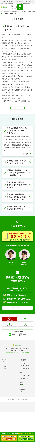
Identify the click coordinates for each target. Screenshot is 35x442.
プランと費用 (23, 370)
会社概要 (22, 387)
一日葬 (23, 377)
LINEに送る (12, 345)
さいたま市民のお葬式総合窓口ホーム (11, 11)
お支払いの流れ (26, 393)
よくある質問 (23, 11)
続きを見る (26, 157)
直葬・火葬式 (26, 380)
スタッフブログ (26, 390)
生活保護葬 (25, 383)
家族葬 (23, 374)
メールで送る (26, 345)
